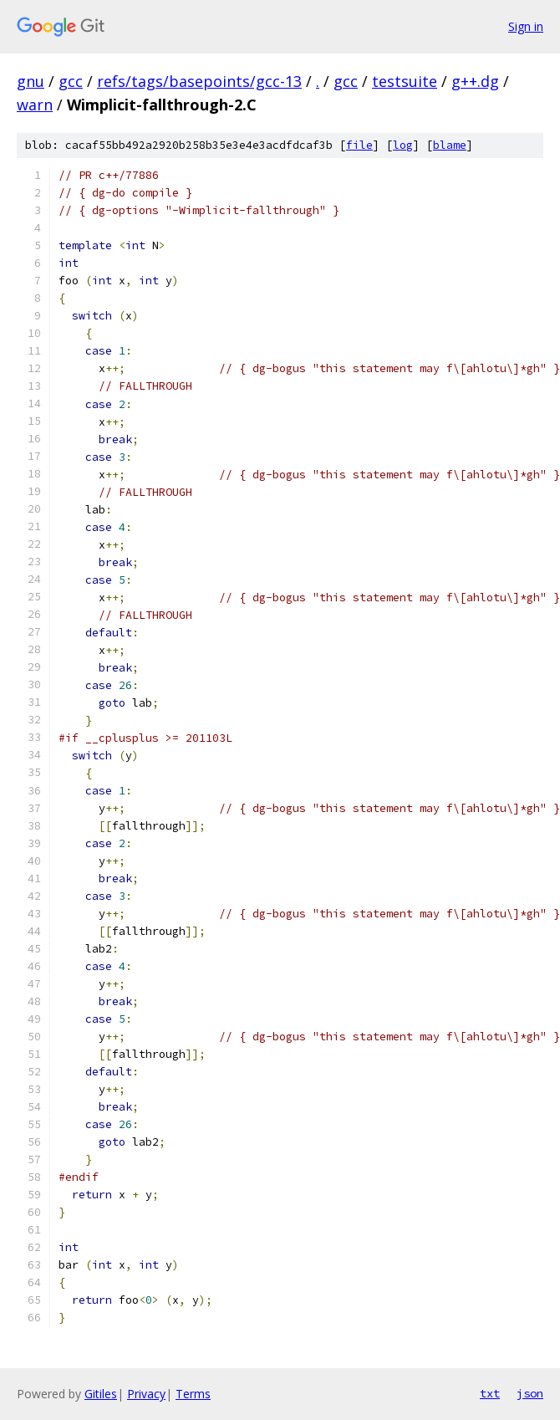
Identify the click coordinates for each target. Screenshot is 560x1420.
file (359, 145)
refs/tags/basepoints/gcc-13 (199, 81)
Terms (193, 1394)
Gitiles (100, 1394)
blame (449, 145)
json (530, 1393)
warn (35, 104)
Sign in (525, 26)
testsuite (404, 81)
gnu (30, 81)
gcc (71, 81)
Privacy (146, 1394)
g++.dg (475, 81)
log (403, 145)
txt (490, 1393)
